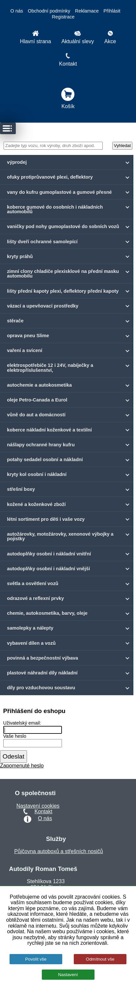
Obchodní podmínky (49, 11)
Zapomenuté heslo (22, 765)
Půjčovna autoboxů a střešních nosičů (58, 851)
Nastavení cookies (38, 806)
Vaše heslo (14, 736)
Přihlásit (111, 11)
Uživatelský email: (22, 723)
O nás (17, 11)
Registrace (63, 16)
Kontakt (43, 811)
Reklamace (87, 11)
